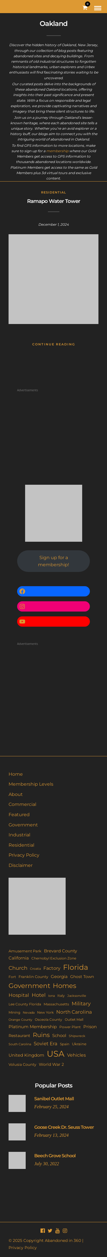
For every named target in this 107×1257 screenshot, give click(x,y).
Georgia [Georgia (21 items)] (59, 976)
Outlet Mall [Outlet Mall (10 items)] (74, 1020)
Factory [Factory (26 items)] (51, 968)
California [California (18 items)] (19, 958)
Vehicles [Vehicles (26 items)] (76, 1055)
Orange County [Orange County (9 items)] (20, 1020)
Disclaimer (21, 865)
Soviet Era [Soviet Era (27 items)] (45, 1043)
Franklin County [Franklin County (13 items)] (33, 976)
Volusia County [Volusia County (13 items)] (22, 1064)
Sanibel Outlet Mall (54, 1098)
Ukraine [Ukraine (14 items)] (79, 1044)
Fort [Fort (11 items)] (12, 977)
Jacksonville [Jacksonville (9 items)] (76, 996)
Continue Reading (53, 344)
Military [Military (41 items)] (81, 1003)
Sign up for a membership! (53, 561)
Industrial (19, 835)
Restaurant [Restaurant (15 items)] (19, 1035)
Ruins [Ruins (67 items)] (41, 1034)
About (16, 794)
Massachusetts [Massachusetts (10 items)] (56, 1004)
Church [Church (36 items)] (18, 968)
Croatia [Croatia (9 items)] (35, 969)
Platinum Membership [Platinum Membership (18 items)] (33, 1026)
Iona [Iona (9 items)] (51, 996)
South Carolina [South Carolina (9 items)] (20, 1044)
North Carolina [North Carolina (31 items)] (74, 1012)
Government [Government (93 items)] (29, 986)
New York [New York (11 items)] (45, 1012)
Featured (19, 814)
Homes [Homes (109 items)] (64, 985)
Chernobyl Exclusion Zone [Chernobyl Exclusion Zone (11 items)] (53, 958)
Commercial (22, 804)
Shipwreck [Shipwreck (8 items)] (77, 1036)
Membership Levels (31, 784)
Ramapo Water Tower (53, 201)
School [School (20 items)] (59, 1035)
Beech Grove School (55, 1155)
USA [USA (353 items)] (55, 1054)
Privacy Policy (24, 855)
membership (57, 151)
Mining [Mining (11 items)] (14, 1012)
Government (23, 825)
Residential (53, 192)
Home (16, 774)
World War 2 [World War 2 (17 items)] (51, 1064)
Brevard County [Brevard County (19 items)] (60, 951)
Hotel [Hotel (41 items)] (39, 995)
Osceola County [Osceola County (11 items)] (48, 1019)
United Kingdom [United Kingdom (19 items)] (26, 1055)
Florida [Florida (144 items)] (75, 967)
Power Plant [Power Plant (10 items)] (70, 1027)
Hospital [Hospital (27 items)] (19, 995)
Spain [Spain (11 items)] (64, 1044)
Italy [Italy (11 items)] (61, 995)
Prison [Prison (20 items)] (90, 1026)
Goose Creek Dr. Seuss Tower (64, 1127)
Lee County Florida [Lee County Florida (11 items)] (25, 1004)
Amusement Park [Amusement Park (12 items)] (25, 951)
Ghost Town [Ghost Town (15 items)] (82, 976)
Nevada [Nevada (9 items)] (29, 1012)
